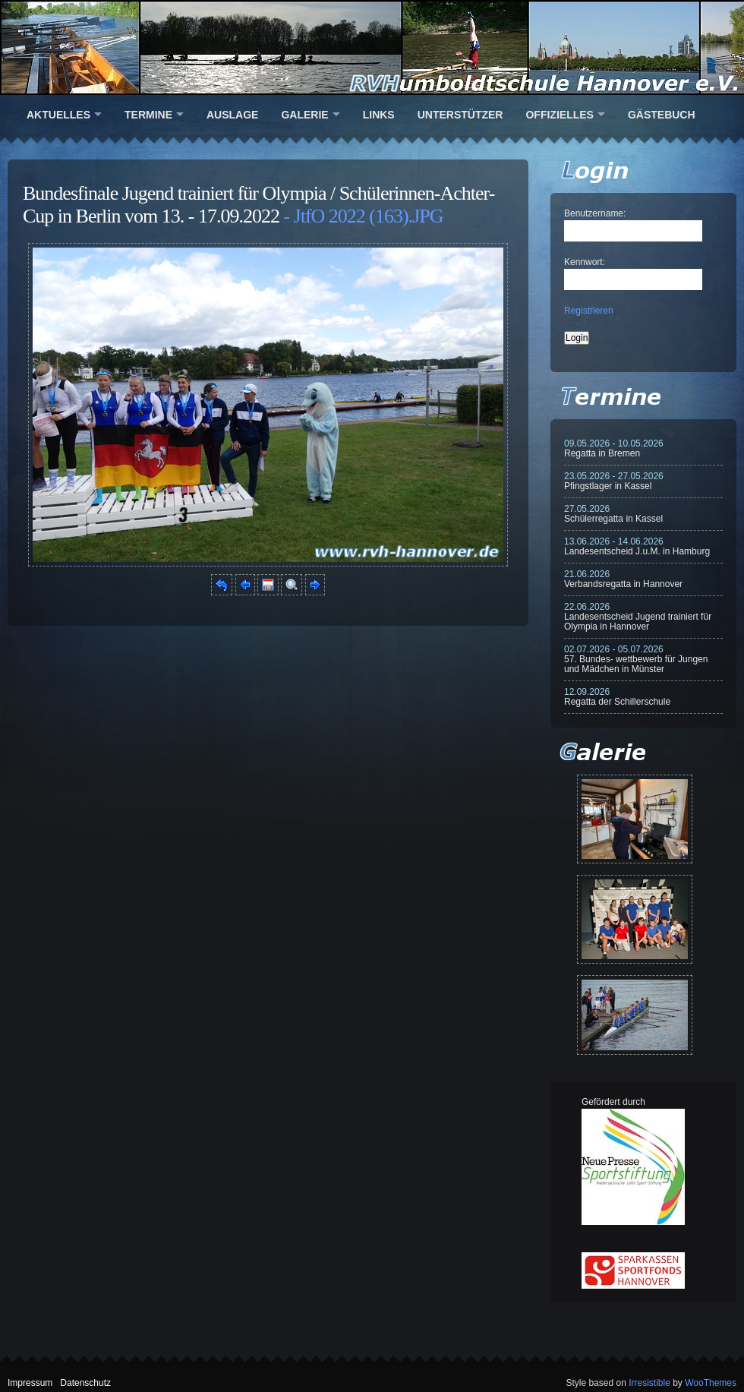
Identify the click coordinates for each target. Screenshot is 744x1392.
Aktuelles (58, 115)
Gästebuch (661, 115)
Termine (148, 115)
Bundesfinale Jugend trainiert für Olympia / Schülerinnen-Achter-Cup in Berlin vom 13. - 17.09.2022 (258, 204)
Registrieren (588, 310)
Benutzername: (595, 213)
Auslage (232, 115)
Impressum (30, 1383)
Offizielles (559, 115)
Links (379, 115)
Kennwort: (584, 262)
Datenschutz (85, 1383)
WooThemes (710, 1383)
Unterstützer (460, 115)
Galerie (304, 115)
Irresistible (649, 1383)
